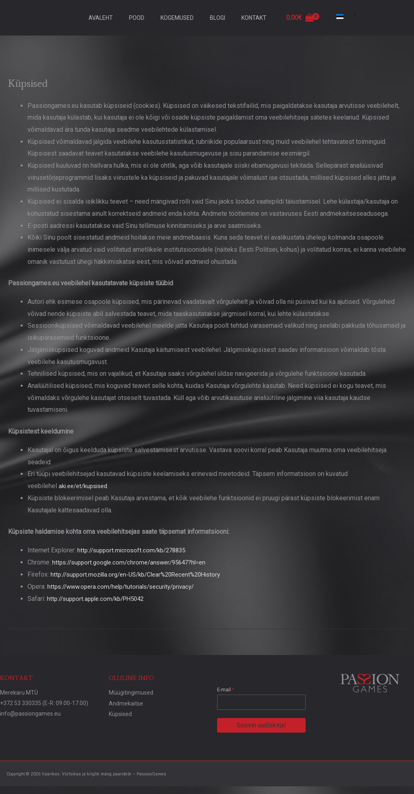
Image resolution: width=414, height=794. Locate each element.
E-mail (225, 689)
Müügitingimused (131, 692)
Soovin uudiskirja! (261, 725)
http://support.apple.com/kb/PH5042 (99, 598)
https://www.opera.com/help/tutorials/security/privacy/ (126, 586)
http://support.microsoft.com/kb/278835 (134, 550)
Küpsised (120, 713)
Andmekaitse (126, 702)
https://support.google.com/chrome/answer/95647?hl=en (134, 562)
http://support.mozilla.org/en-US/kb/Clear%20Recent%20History (142, 574)
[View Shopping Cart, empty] (300, 17)
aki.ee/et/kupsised (86, 486)
